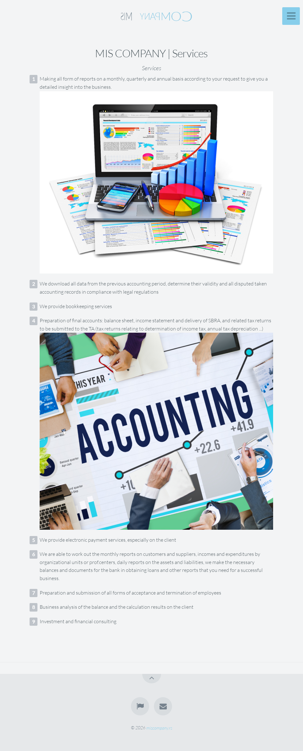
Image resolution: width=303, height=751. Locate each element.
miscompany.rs (159, 727)
